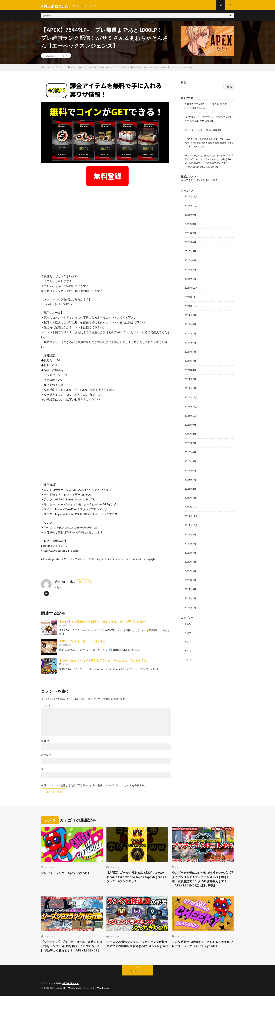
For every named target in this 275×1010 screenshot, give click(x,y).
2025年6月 (190, 243)
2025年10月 (191, 207)
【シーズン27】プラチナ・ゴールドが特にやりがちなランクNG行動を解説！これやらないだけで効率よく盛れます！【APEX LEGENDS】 (71, 957)
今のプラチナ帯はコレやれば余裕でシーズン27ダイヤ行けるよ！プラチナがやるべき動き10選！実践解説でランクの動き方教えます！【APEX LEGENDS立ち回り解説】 (203, 884)
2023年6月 (190, 453)
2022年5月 (190, 571)
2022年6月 (190, 562)
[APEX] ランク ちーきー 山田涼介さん (82, 643)
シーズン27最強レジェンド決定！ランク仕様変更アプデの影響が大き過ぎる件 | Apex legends (135, 955)
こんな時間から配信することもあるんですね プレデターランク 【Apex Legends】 (203, 952)
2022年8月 (190, 544)
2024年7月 (190, 334)
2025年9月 (190, 216)
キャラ (188, 651)
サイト (44, 771)
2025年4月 (190, 261)
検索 (183, 84)
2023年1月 (190, 498)
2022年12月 (191, 507)
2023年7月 (190, 444)
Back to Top (137, 985)
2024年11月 (191, 298)
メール (46, 756)
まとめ (188, 624)
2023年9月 (190, 425)
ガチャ (188, 642)
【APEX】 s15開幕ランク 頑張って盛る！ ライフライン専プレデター (102, 623)
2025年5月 (190, 252)
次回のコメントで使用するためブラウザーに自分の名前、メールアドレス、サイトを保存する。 (94, 787)
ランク (64, 58)
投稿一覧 (82, 583)
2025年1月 (190, 280)
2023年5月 (190, 462)
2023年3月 (190, 480)
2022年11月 (191, 517)
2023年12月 (191, 398)
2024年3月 (190, 371)
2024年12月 (191, 289)
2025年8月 (190, 225)
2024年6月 (190, 343)
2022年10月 (191, 526)
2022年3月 (190, 589)
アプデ (188, 633)
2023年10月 (191, 416)
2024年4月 (190, 362)
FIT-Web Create (72, 1002)
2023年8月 (190, 435)
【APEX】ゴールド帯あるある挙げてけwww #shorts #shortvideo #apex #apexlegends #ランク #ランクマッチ (209, 144)
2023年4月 (190, 471)
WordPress (103, 1002)
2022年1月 (190, 608)
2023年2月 (190, 489)
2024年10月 (191, 307)
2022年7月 (190, 553)
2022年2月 (190, 599)
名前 (45, 742)
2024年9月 (190, 316)
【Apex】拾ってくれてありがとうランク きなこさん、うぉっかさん (103, 662)
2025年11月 (191, 198)
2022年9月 (190, 535)
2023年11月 (191, 407)
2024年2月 (190, 380)
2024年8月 (190, 325)
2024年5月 (190, 353)
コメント (46, 707)
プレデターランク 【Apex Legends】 (205, 131)
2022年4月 (190, 580)
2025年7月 (190, 234)
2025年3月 (190, 270)
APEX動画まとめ (71, 997)
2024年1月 (190, 389)
